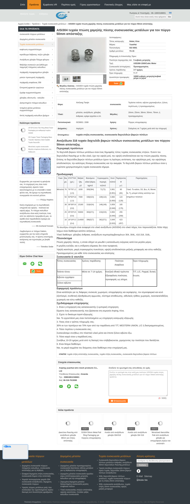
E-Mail (140, 476)
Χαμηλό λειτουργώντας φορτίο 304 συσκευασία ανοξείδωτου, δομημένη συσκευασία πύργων (36, 481)
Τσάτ (118, 83)
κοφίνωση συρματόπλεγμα (30, 49)
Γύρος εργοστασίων (90, 4)
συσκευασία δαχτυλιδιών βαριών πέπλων (140, 354)
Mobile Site (142, 480)
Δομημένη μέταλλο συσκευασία (32, 39)
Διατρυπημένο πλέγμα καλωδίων (33, 103)
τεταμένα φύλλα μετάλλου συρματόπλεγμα (30, 109)
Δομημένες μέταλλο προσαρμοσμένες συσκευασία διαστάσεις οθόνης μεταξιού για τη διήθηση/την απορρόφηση (76, 468)
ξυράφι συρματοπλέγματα (30, 93)
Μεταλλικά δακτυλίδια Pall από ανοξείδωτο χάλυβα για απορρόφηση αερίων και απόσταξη (160, 438)
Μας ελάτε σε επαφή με (139, 4)
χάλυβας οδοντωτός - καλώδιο (32, 98)
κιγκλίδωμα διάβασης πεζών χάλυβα (34, 55)
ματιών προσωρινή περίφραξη (32, 77)
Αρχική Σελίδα (24, 24)
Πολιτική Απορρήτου (32, 502)
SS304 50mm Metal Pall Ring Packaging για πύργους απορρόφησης (91, 435)
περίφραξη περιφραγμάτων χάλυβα (34, 72)
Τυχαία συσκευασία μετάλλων (54, 24)
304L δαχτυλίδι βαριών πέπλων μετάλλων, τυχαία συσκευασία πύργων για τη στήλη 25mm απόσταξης (114, 478)
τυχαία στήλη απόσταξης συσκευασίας (82, 354)
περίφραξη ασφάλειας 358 (30, 82)
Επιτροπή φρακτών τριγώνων (32, 88)
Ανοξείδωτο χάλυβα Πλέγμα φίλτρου (34, 60)
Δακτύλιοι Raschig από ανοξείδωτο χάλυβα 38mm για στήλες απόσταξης (68, 436)
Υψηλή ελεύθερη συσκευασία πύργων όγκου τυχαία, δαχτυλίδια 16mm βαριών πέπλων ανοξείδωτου (115, 470)
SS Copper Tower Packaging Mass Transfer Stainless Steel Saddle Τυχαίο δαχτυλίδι (40, 139)
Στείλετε (142, 465)
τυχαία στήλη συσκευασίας (110, 354)
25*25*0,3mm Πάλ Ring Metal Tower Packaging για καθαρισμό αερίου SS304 (40, 130)
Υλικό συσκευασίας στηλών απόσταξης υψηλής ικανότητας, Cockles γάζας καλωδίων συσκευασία (76, 492)
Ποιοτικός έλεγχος (113, 4)
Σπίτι (22, 4)
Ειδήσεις (43, 13)
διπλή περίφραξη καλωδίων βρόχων (34, 115)
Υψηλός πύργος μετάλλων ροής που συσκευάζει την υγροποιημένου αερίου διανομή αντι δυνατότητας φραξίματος (37, 489)
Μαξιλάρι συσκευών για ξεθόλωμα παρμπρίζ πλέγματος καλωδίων (33, 66)
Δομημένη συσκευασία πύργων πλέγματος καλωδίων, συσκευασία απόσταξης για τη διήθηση (36, 468)
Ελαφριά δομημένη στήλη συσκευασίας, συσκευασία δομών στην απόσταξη (38, 475)
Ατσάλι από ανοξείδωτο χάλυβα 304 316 (137, 433)
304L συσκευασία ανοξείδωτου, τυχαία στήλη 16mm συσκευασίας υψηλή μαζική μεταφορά (114, 486)
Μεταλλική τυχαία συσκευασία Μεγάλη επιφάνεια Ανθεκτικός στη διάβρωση (39, 149)
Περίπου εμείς (68, 4)
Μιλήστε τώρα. (27, 14)
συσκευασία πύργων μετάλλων (32, 34)
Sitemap (148, 476)
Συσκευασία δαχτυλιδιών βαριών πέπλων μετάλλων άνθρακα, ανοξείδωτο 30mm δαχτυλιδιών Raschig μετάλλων (115, 462)
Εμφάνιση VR (50, 4)
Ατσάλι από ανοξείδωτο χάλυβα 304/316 (114, 433)
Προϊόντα (34, 4)
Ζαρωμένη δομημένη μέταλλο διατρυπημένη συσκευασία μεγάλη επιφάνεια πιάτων (74, 484)
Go (169, 17)
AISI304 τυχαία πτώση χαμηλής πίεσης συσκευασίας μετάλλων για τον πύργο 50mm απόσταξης (81, 89)
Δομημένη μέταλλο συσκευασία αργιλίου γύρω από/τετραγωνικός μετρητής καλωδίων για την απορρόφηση (76, 476)
